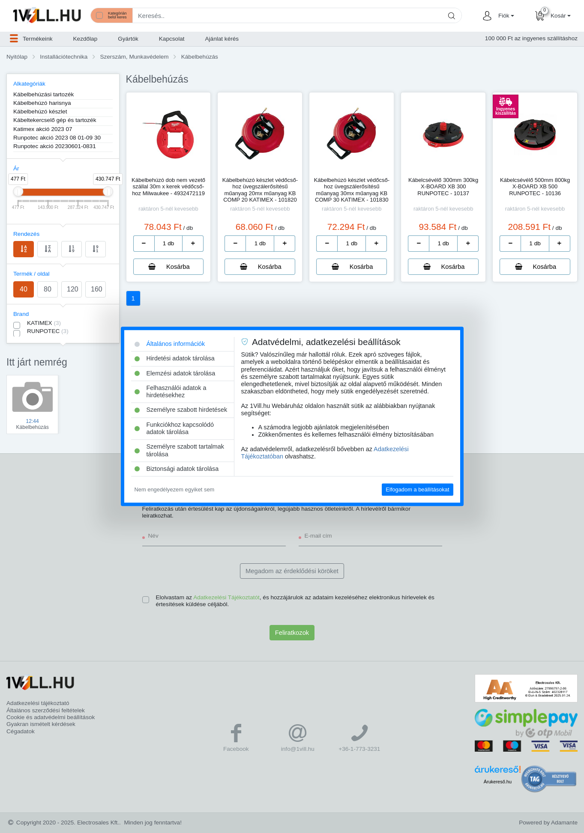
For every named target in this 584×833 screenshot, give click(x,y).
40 (23, 289)
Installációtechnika (63, 57)
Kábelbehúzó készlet (40, 111)
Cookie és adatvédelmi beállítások (50, 717)
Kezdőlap (85, 39)
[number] (168, 243)
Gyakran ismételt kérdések (40, 724)
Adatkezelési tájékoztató (37, 703)
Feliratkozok (292, 632)
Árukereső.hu (498, 781)
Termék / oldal (31, 274)
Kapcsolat (172, 39)
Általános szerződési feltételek (45, 710)
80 (47, 289)
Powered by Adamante (548, 822)
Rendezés (26, 234)
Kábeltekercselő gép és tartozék (54, 120)
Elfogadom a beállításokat (417, 489)
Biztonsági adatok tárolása (177, 468)
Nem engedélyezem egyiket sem (175, 489)
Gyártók (128, 39)
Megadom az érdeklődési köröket (292, 571)
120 (72, 289)
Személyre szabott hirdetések (181, 410)
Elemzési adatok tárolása (175, 373)
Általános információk (170, 343)
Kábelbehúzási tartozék (43, 94)
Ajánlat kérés (222, 39)
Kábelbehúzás (199, 57)
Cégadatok (20, 731)
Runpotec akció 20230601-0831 (54, 146)
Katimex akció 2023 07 (42, 129)
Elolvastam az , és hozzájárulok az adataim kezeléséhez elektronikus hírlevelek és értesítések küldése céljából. (295, 600)
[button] (505, 16)
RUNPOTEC (48, 331)
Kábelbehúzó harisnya (42, 103)
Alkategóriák (29, 83)
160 (96, 289)
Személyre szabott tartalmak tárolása (180, 450)
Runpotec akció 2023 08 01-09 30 (57, 137)
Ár (16, 168)
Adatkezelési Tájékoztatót (226, 597)
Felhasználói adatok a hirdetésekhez (171, 391)
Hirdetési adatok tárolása (175, 358)
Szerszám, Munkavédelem (134, 57)
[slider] (18, 191)
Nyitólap (16, 57)
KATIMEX (44, 323)
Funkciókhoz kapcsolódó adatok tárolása (174, 428)
